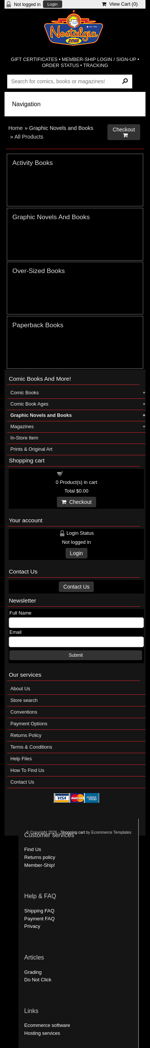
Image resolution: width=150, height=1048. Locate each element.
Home (15, 128)
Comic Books (24, 392)
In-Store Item (24, 438)
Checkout (76, 502)
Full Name (20, 613)
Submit (76, 655)
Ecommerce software (47, 1025)
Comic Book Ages (29, 404)
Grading (32, 972)
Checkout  (124, 132)
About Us (20, 688)
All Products (28, 137)
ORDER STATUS (60, 65)
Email (15, 632)
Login (52, 4)
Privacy (32, 926)
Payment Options (28, 723)
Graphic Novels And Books (51, 217)
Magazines (22, 426)
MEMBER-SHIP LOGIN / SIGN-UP (99, 59)
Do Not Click (37, 979)
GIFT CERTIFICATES (34, 59)
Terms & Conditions (31, 747)
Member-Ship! (39, 865)
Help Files (21, 758)
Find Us (32, 849)
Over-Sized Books (38, 271)
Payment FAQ (39, 918)
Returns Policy (25, 735)
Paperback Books (37, 325)
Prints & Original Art (31, 449)
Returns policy (39, 857)
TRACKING (95, 65)
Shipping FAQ (39, 911)
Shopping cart (81, 473)
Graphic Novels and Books (41, 415)
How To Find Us (27, 770)
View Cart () (120, 4)
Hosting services (42, 1033)
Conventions (23, 712)
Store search (24, 700)
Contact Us (76, 586)
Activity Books (32, 162)
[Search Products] (70, 81)
